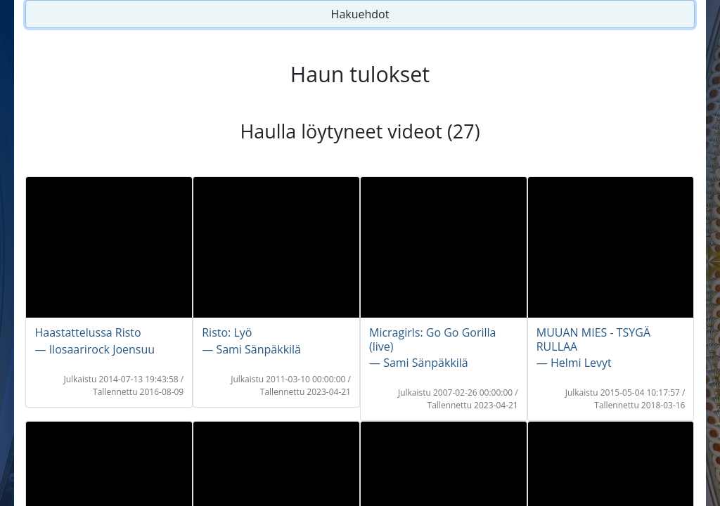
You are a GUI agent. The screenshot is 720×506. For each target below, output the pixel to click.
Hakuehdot (360, 14)
